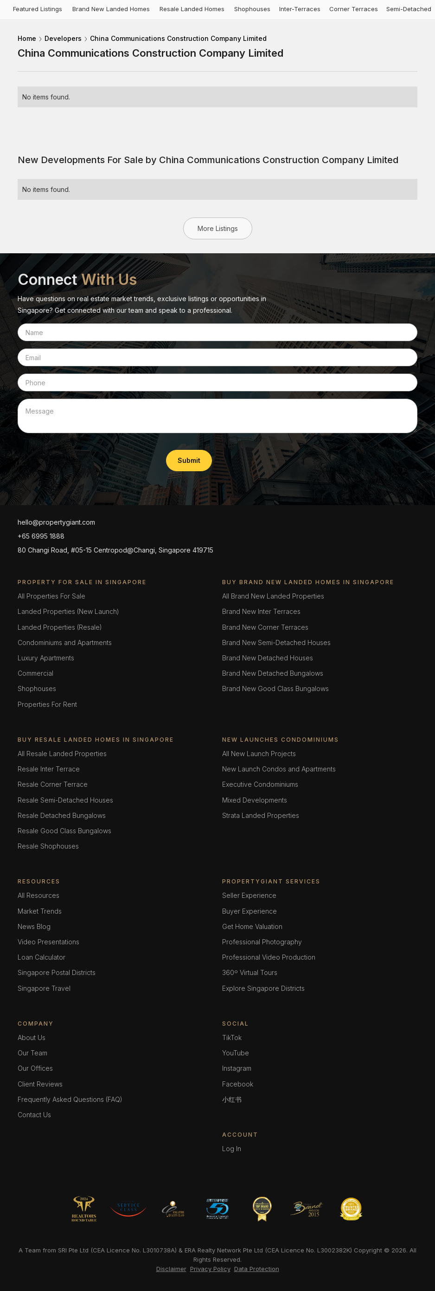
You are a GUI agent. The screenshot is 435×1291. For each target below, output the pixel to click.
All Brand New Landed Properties (273, 596)
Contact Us (34, 1115)
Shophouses (252, 9)
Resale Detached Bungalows (62, 815)
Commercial (35, 673)
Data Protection (256, 1268)
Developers (63, 38)
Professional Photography (262, 942)
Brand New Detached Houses (267, 658)
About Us (31, 1037)
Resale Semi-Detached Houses (65, 800)
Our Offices (35, 1068)
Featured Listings (37, 9)
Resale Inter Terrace (49, 769)
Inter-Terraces (299, 9)
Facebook (237, 1084)
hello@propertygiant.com (56, 522)
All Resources (38, 895)
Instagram (236, 1068)
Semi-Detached (408, 9)
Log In (231, 1149)
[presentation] (88, 459)
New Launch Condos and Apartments (279, 769)
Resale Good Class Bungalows (64, 831)
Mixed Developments (254, 800)
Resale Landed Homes (192, 9)
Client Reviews (40, 1084)
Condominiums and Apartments (65, 642)
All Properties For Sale (51, 596)
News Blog (34, 926)
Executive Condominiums (260, 784)
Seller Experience (249, 895)
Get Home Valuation (252, 926)
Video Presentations (48, 942)
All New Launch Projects (259, 753)
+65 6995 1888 (41, 536)
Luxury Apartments (46, 658)
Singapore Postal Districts (57, 972)
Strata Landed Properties (260, 815)
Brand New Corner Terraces (265, 627)
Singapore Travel (44, 988)
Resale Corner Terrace (53, 784)
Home (27, 38)
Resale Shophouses (48, 846)
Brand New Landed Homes (111, 9)
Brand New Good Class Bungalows (275, 688)
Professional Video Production (268, 957)
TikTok (232, 1037)
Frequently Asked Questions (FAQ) (70, 1099)
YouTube (235, 1053)
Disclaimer (171, 1268)
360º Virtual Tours (249, 972)
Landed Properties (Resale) (60, 627)
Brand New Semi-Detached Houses (276, 642)
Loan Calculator (41, 957)
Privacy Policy (210, 1268)
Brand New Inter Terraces (261, 611)
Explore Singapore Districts (263, 988)
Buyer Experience (249, 911)
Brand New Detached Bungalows (272, 673)
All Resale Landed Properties (62, 753)
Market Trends (40, 911)
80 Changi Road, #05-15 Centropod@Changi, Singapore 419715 (115, 550)
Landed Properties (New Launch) (68, 611)
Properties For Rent (47, 704)
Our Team (32, 1053)
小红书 (232, 1099)
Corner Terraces (353, 9)
